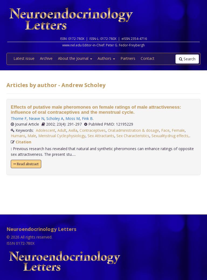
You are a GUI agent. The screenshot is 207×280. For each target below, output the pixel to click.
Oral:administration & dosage (133, 130)
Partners (127, 58)
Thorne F (19, 118)
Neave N (36, 118)
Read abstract (26, 164)
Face (165, 130)
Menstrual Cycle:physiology (61, 135)
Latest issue (23, 58)
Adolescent (45, 130)
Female (178, 130)
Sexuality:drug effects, (170, 135)
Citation (23, 141)
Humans (18, 135)
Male (31, 135)
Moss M (72, 118)
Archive (46, 58)
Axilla (72, 130)
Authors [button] (106, 58)
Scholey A (54, 118)
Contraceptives (93, 130)
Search (187, 58)
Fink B (87, 118)
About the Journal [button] (75, 58)
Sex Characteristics (132, 135)
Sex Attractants (101, 135)
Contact (147, 58)
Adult (61, 130)
